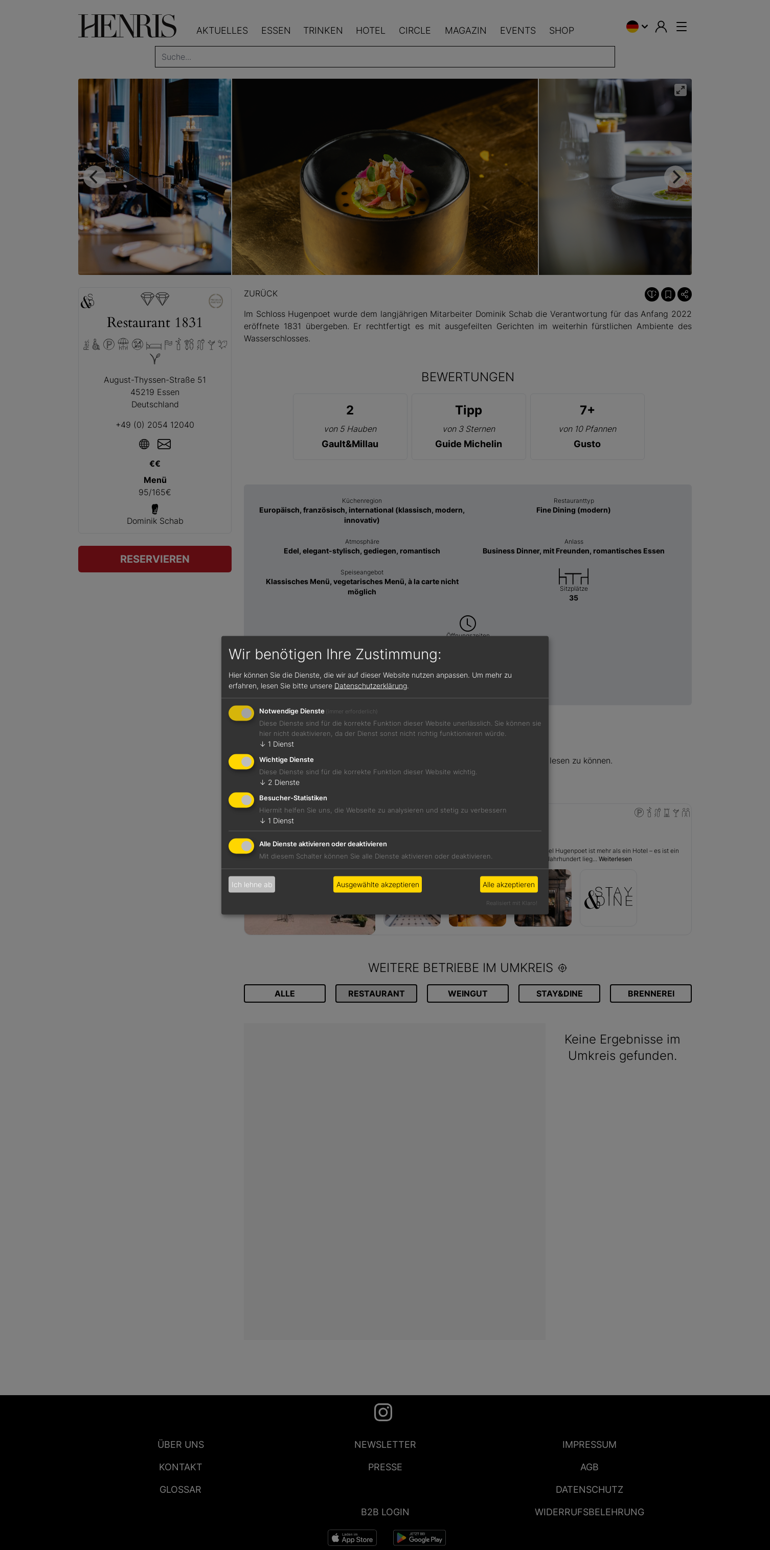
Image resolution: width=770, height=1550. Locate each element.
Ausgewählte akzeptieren (377, 884)
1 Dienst (276, 743)
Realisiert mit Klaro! (511, 902)
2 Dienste (279, 782)
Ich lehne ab (252, 884)
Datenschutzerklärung (370, 685)
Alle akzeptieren (509, 884)
